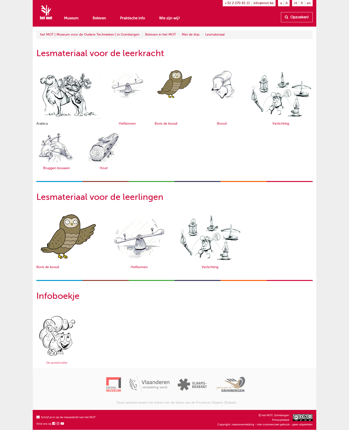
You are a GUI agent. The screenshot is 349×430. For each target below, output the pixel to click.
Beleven (99, 18)
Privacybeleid (280, 420)
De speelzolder (56, 362)
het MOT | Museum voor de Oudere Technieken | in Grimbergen (89, 34)
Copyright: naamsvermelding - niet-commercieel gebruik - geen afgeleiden (265, 424)
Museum (71, 18)
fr (302, 3)
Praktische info (132, 18)
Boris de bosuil (166, 123)
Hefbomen (127, 123)
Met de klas (190, 34)
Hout (104, 168)
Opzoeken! (297, 17)
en (309, 3)
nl (295, 3)
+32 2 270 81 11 (237, 3)
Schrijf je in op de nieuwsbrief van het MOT (66, 417)
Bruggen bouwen (56, 168)
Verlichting (280, 123)
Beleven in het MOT (160, 34)
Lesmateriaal (215, 34)
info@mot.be (264, 3)
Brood (222, 123)
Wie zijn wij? (169, 18)
